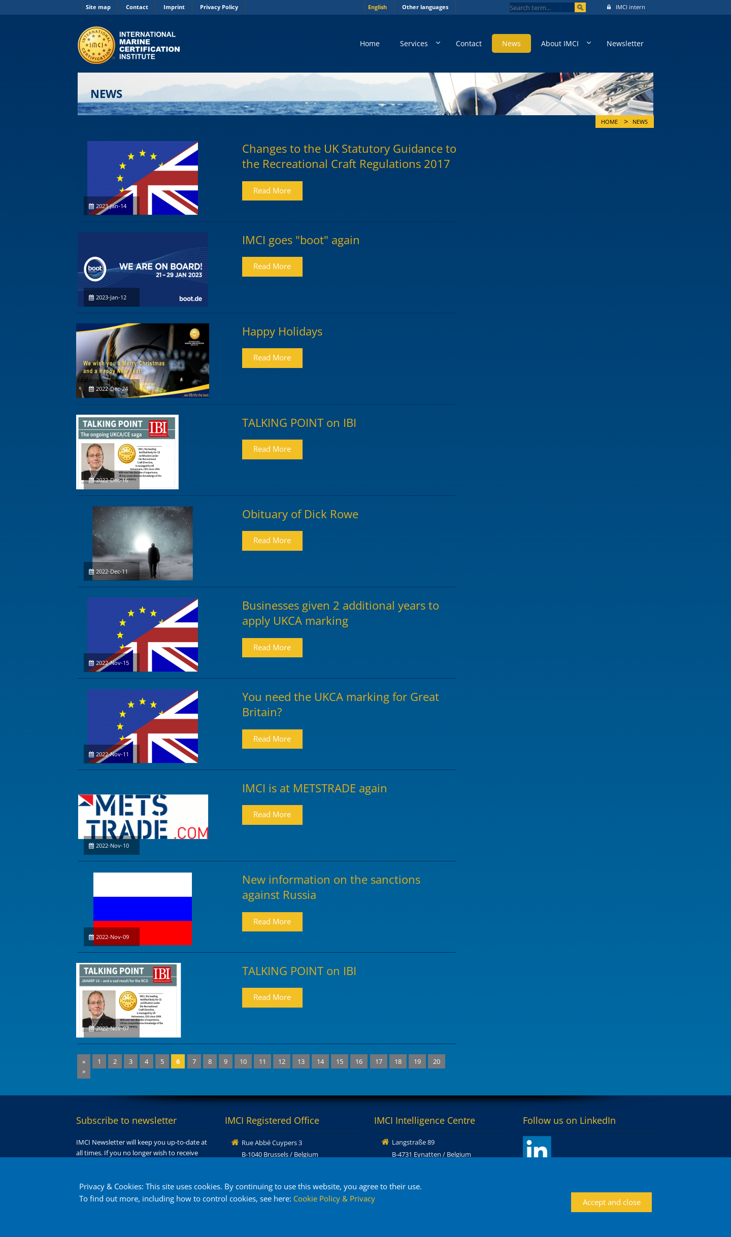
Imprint (174, 7)
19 (417, 1061)
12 (281, 1061)
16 (358, 1061)
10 (243, 1061)
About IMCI (560, 43)
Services (414, 43)
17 (378, 1061)
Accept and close (612, 1202)
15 (339, 1061)
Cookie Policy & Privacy (334, 1198)
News (511, 43)
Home (370, 43)
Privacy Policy (219, 7)
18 (398, 1061)
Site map (98, 7)
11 (262, 1061)
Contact (137, 7)
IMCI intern (626, 7)
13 (301, 1061)
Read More (272, 190)
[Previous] (83, 1061)
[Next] (83, 1071)
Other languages (425, 7)
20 (436, 1061)
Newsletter (625, 43)
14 (320, 1061)
